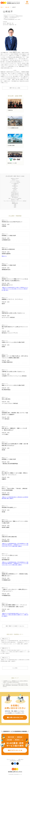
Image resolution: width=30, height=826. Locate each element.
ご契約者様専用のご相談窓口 (15, 760)
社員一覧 (7, 7)
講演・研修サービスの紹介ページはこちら (15, 626)
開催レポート (4, 256)
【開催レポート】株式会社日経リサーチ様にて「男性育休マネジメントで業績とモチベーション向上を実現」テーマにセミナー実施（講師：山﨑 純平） (15, 289)
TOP (2, 7)
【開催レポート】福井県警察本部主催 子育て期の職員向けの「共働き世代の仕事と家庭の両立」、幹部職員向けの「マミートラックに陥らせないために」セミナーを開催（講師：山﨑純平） (15, 545)
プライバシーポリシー (11, 759)
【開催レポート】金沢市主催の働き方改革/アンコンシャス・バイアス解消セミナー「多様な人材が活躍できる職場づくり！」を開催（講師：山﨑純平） (15, 615)
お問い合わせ (20, 759)
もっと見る (15, 667)
